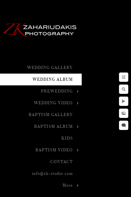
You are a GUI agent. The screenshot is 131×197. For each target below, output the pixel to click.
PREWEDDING (57, 91)
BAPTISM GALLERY (51, 114)
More (67, 185)
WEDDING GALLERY (50, 67)
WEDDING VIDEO (53, 103)
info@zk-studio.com (52, 173)
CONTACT (61, 161)
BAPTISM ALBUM (53, 126)
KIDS (67, 138)
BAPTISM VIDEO (54, 150)
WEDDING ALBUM (52, 79)
